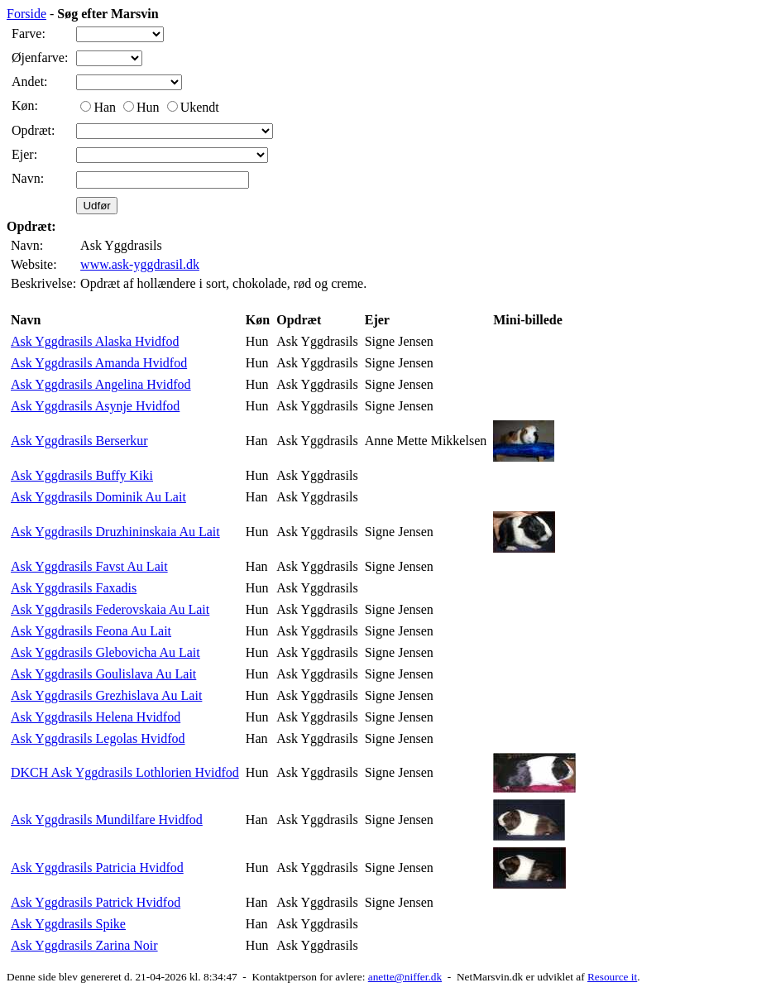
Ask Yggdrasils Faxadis (74, 588)
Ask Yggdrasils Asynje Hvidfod (95, 406)
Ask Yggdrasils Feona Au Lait (91, 631)
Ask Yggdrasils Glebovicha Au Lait (105, 652)
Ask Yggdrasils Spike (68, 924)
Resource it (612, 977)
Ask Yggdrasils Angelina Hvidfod (101, 384)
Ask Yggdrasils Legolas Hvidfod (98, 738)
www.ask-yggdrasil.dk (139, 264)
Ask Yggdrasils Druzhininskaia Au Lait (115, 532)
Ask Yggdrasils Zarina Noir (84, 945)
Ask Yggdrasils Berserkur (79, 441)
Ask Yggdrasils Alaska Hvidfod (95, 341)
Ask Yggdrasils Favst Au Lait (89, 566)
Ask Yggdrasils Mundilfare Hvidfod (107, 819)
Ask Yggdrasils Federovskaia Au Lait (110, 609)
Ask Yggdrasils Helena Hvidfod (95, 717)
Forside (26, 14)
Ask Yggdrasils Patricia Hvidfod (97, 867)
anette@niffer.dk (405, 977)
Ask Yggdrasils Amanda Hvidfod (99, 363)
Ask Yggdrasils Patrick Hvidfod (95, 902)
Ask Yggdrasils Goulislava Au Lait (103, 674)
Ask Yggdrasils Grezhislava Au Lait (106, 695)
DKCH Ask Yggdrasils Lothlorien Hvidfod (125, 772)
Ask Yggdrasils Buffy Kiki (82, 475)
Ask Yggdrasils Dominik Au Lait (98, 497)
